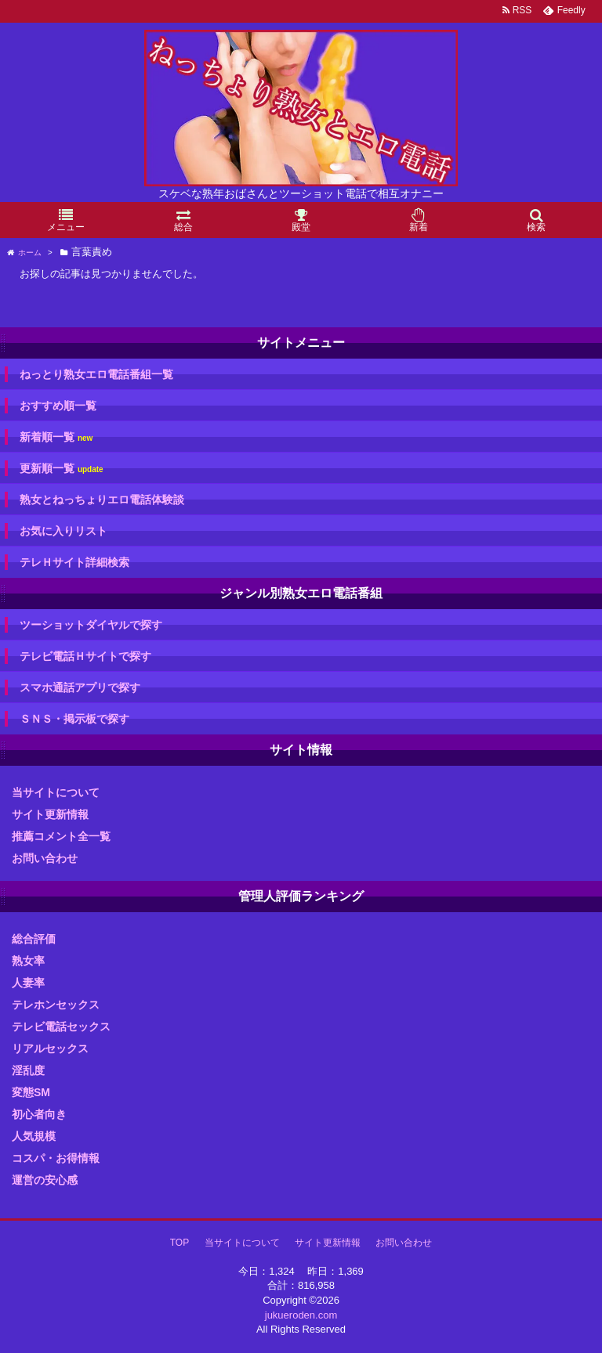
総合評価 (34, 939)
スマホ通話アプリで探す (80, 687)
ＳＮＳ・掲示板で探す (74, 718)
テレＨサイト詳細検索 (74, 562)
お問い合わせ (45, 858)
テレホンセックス (56, 1004)
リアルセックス (50, 1048)
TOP (179, 1242)
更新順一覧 (61, 468)
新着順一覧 (56, 437)
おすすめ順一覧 (58, 405)
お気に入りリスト (63, 530)
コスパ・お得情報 (56, 1158)
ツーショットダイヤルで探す (91, 624)
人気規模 (34, 1136)
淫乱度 (28, 1070)
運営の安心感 (45, 1180)
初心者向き (39, 1114)
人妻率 (28, 982)
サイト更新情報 (50, 814)
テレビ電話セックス (61, 1026)
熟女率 (28, 960)
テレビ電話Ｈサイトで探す (85, 656)
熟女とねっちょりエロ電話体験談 (102, 499)
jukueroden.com (301, 1315)
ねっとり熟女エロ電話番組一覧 (96, 374)
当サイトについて (56, 792)
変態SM (31, 1092)
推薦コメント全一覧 (61, 836)
